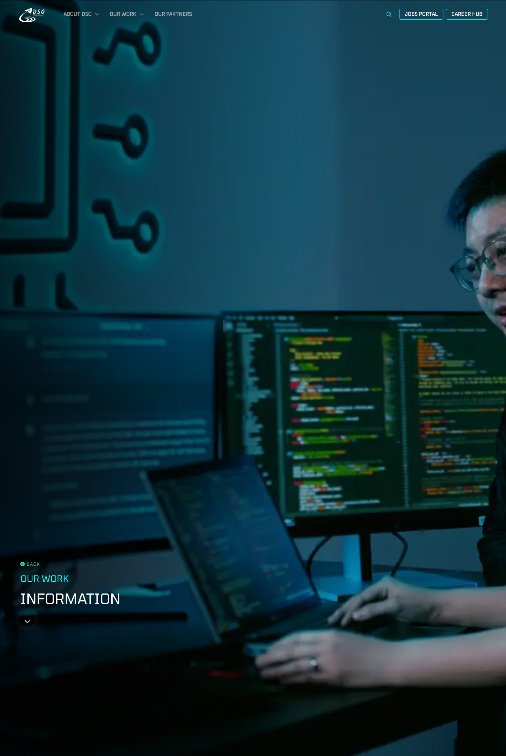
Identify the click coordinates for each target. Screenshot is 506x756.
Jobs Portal (421, 14)
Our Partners (173, 14)
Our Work (127, 14)
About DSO (81, 14)
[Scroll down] (27, 619)
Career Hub (466, 14)
